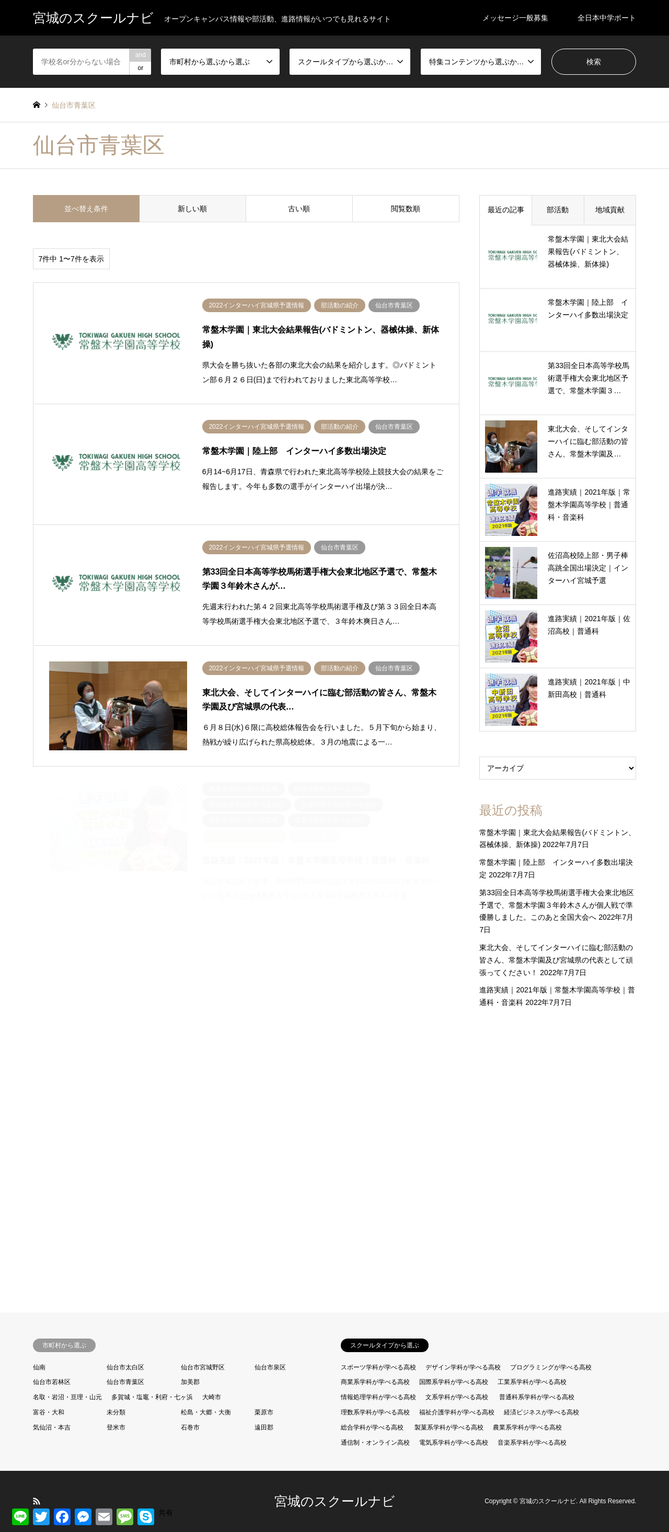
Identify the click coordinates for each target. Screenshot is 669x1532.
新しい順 (192, 208)
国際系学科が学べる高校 (453, 1382)
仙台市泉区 (270, 1367)
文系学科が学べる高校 (456, 1397)
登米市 (116, 1427)
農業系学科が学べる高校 (527, 1427)
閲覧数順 (405, 208)
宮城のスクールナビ (334, 1501)
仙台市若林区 (52, 1382)
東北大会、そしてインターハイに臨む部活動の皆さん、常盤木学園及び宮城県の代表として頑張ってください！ (556, 960)
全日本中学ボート (607, 18)
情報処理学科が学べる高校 (378, 1397)
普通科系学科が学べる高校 (536, 1397)
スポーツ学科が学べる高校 (378, 1367)
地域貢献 (610, 209)
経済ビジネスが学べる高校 (541, 1412)
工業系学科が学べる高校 (532, 1382)
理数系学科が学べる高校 (375, 1412)
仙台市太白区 (125, 1367)
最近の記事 (506, 209)
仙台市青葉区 (125, 1382)
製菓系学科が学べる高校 (448, 1427)
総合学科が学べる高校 (372, 1427)
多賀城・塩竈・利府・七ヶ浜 (152, 1397)
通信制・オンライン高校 (375, 1442)
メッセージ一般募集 (515, 18)
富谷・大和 (48, 1412)
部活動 (558, 209)
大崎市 (211, 1397)
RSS (36, 1501)
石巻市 (190, 1427)
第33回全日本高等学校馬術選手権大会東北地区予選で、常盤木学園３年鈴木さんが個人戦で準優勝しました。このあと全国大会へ (556, 905)
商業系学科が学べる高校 (375, 1382)
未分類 (116, 1412)
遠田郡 (264, 1427)
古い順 (299, 208)
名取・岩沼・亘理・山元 (67, 1397)
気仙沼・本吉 (52, 1427)
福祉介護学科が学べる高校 (456, 1412)
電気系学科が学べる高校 (453, 1442)
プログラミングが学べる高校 (551, 1367)
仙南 (39, 1367)
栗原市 (264, 1412)
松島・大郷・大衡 (206, 1412)
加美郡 (190, 1382)
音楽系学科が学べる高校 (532, 1442)
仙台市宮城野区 (203, 1367)
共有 (165, 1512)
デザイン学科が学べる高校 (463, 1367)
